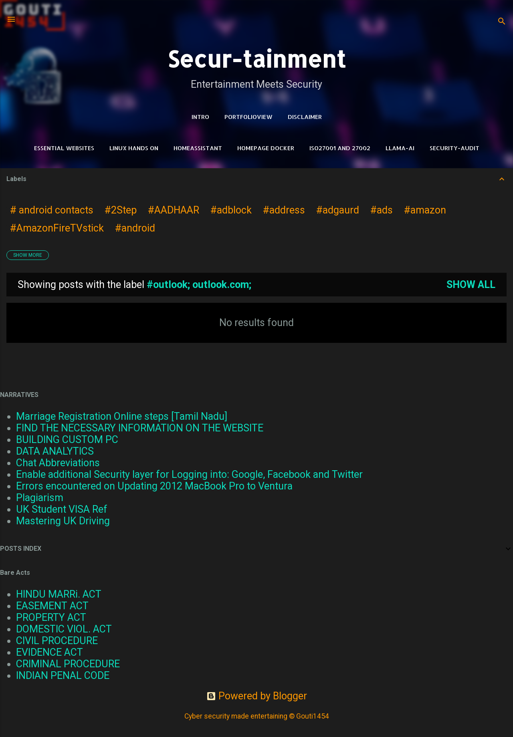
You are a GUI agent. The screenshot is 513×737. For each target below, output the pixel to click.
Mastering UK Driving (63, 521)
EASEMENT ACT (52, 606)
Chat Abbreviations (58, 463)
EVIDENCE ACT (49, 652)
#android (135, 228)
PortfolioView (248, 117)
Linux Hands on (133, 148)
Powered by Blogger (256, 696)
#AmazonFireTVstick (57, 228)
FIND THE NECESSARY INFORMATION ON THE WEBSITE (139, 428)
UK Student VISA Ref (61, 509)
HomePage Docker (265, 148)
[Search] (502, 22)
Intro (200, 117)
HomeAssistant (198, 148)
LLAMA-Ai (400, 148)
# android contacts (51, 210)
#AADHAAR (173, 210)
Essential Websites (64, 148)
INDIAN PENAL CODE (62, 675)
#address (284, 210)
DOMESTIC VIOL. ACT (64, 629)
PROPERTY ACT (51, 617)
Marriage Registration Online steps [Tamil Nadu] (121, 416)
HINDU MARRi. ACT (58, 594)
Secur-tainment (256, 58)
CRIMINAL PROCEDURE (68, 664)
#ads (381, 210)
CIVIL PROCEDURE (57, 640)
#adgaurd (337, 210)
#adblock (231, 210)
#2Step (121, 210)
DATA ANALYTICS (55, 451)
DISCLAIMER (305, 117)
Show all (470, 284)
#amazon (425, 210)
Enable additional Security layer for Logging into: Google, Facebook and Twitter (189, 474)
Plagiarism (39, 497)
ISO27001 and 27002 (339, 148)
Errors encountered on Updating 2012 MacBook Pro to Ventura (154, 486)
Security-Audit (454, 148)
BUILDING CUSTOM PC (67, 439)
